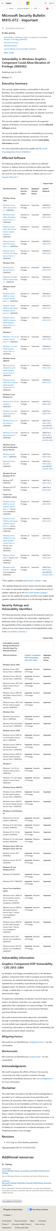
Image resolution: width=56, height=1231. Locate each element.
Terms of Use (40, 1224)
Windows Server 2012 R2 (9, 462)
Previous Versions (20, 1221)
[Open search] (45, 3)
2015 (35, 8)
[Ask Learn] (47, 8)
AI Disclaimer (7, 1221)
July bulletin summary (16, 631)
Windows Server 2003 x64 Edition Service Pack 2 (9, 217)
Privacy (4, 1224)
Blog (31, 1221)
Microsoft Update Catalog (35, 592)
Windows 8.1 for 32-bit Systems (10, 421)
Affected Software (10, 45)
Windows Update (33, 580)
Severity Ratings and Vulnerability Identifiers (20, 49)
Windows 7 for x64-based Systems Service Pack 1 (10, 348)
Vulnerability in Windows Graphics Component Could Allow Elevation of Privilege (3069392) (25, 38)
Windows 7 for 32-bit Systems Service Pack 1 (11, 339)
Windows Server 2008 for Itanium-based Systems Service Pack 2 (9, 321)
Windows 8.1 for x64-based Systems (11, 433)
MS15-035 (46, 207)
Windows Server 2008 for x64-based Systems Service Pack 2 (10, 309)
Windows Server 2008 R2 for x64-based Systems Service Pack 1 (9, 369)
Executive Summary (11, 42)
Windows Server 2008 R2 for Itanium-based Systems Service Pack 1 (11, 384)
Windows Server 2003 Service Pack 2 (10, 207)
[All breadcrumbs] (4, 8)
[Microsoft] (28, 3)
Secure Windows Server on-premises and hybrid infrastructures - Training (26, 1172)
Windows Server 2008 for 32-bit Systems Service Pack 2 (9, 297)
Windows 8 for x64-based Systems (10, 412)
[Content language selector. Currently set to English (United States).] (13, 1209)
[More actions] (52, 8)
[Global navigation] (2, 3)
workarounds (34, 1056)
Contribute (42, 1221)
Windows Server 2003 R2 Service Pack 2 (9, 243)
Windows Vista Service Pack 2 (8, 268)
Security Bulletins (23, 8)
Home (11, 8)
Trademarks (6, 1227)
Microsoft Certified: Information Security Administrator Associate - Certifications (27, 1184)
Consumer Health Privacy (21, 1224)
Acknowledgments (44, 1078)
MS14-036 (46, 404)
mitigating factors (36, 1042)
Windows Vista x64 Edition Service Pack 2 (10, 279)
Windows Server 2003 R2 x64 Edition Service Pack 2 (10, 253)
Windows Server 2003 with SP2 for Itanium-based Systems (9, 230)
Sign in (51, 3)
